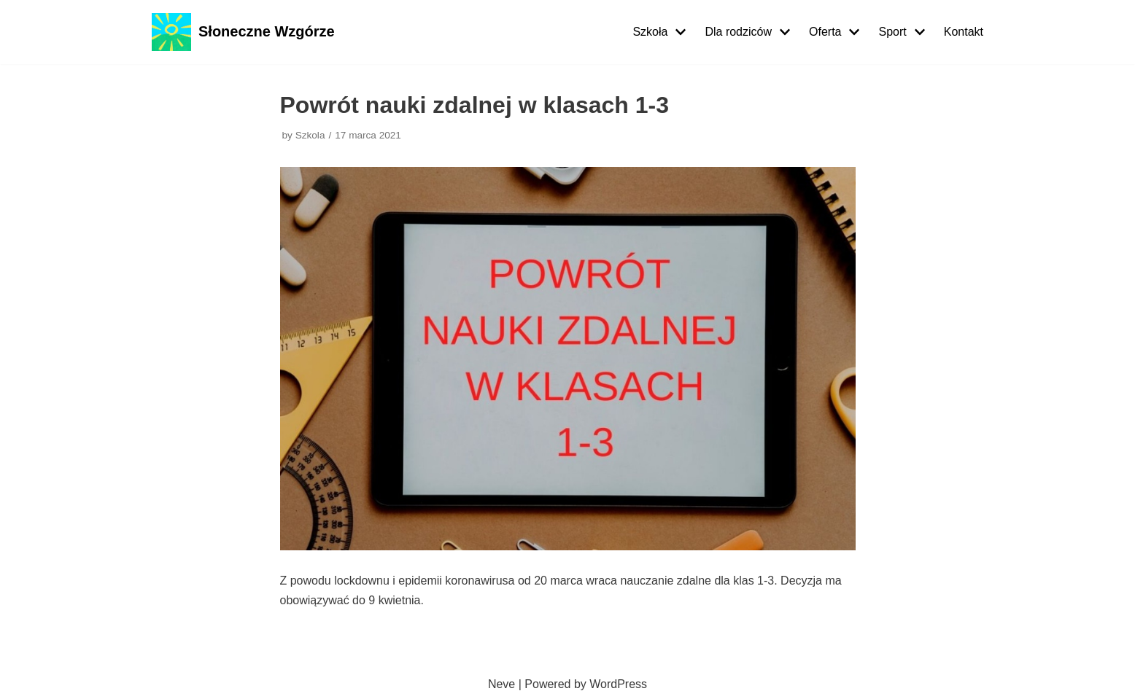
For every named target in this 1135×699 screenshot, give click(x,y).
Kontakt (963, 32)
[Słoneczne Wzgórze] (243, 32)
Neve (501, 684)
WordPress (618, 684)
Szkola (310, 135)
